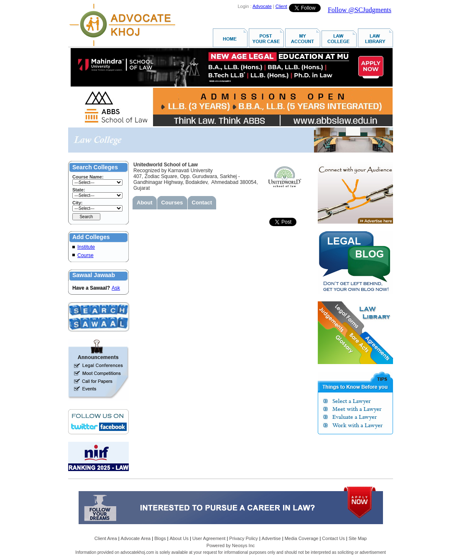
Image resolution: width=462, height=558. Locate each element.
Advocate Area (136, 538)
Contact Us (333, 538)
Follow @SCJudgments (359, 9)
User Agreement (208, 538)
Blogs (160, 538)
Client (281, 6)
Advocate (262, 6)
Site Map (358, 538)
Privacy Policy (243, 538)
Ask (116, 288)
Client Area (105, 538)
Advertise (271, 538)
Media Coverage (302, 538)
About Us (179, 538)
